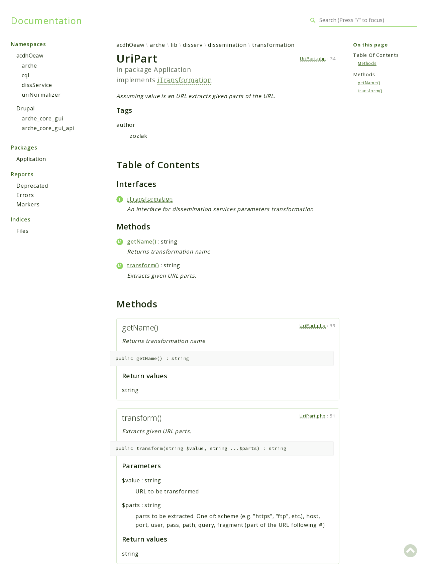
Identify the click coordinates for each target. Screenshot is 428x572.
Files (22, 230)
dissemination (227, 45)
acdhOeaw (29, 55)
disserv (193, 45)
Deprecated (32, 185)
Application (31, 159)
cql (25, 75)
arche (29, 65)
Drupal (25, 108)
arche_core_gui (42, 118)
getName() (141, 241)
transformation (273, 45)
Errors (25, 195)
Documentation (46, 20)
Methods (367, 63)
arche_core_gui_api (48, 128)
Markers (28, 204)
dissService (37, 85)
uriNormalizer (41, 94)
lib (174, 45)
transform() (143, 265)
